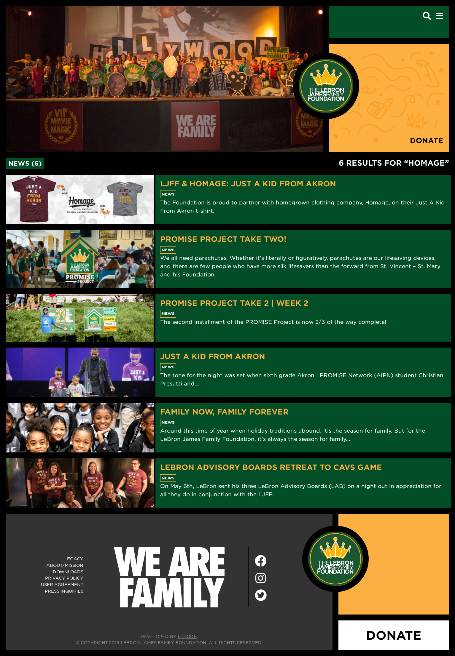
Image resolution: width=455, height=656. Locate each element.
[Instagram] (261, 578)
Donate (426, 140)
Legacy (73, 558)
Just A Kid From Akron (212, 356)
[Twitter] (261, 594)
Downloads (68, 571)
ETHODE (187, 636)
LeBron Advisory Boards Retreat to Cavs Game (271, 467)
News (168, 194)
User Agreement (62, 584)
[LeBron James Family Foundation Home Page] (335, 558)
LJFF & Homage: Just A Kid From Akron (248, 183)
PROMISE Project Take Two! (223, 238)
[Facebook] (261, 561)
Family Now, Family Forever (224, 411)
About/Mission (64, 565)
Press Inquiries (64, 590)
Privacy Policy (64, 577)
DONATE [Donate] (393, 635)
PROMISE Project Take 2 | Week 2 (234, 302)
